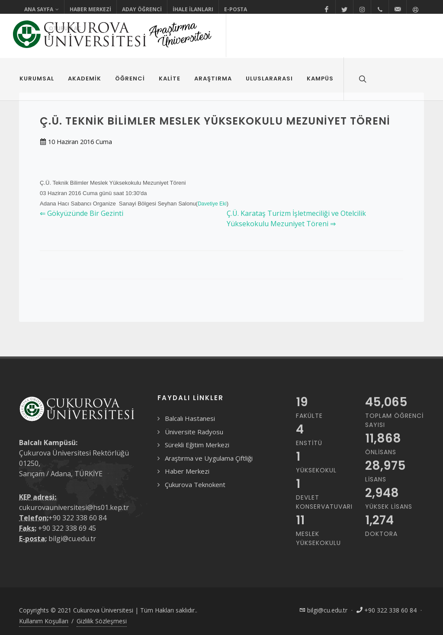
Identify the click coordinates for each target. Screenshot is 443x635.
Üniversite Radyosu (194, 431)
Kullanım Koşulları (43, 621)
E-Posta (235, 9)
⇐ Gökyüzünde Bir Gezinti (81, 213)
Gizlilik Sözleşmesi (102, 621)
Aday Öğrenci (142, 9)
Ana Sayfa (41, 9)
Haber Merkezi (90, 9)
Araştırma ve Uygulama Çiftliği (209, 458)
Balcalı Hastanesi (190, 418)
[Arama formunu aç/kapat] (361, 78)
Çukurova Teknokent (195, 484)
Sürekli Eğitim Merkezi (197, 444)
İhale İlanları (193, 9)
